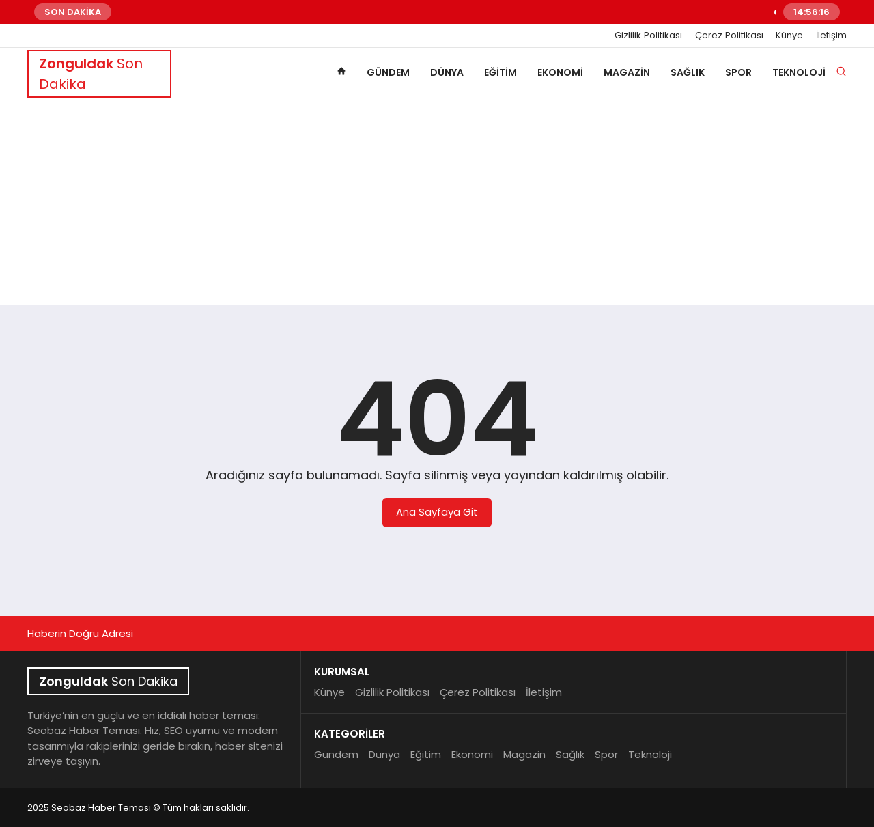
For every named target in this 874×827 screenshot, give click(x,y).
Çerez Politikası (729, 35)
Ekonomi (560, 72)
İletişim (831, 35)
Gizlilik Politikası (648, 35)
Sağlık (688, 72)
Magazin (627, 72)
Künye (789, 35)
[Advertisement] (437, 202)
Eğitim (500, 72)
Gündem (388, 72)
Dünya (447, 72)
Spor (738, 72)
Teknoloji (799, 72)
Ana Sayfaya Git (437, 512)
